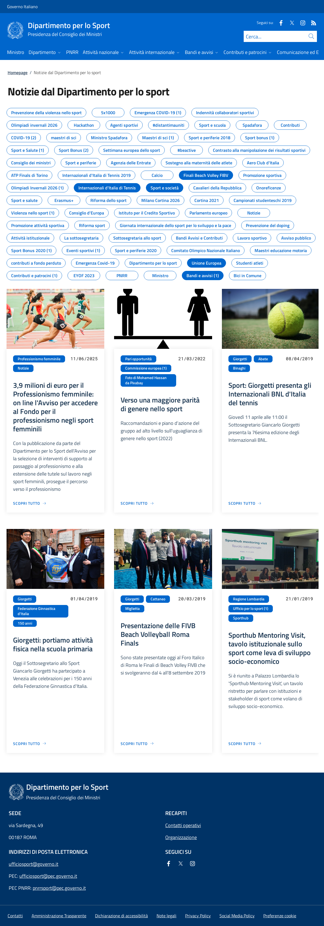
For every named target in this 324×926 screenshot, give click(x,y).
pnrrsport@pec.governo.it (59, 888)
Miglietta (132, 609)
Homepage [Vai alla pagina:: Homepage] (17, 72)
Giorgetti (240, 359)
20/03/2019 (192, 598)
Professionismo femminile (39, 359)
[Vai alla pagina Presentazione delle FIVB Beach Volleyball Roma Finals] (137, 743)
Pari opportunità (138, 359)
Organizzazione (181, 837)
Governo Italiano (22, 6)
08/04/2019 (299, 358)
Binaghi (239, 368)
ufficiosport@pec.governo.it (48, 876)
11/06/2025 (84, 358)
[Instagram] (300, 22)
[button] (279, 915)
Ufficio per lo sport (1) (250, 609)
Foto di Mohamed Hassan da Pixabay (146, 380)
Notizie (23, 368)
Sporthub (241, 618)
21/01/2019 (299, 598)
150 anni (25, 623)
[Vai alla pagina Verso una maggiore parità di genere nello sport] (137, 503)
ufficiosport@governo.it (33, 864)
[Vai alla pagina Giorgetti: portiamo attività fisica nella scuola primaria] (30, 743)
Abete (263, 359)
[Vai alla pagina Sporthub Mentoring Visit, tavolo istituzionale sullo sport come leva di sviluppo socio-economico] (245, 743)
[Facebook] (278, 22)
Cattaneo (158, 599)
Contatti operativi (183, 825)
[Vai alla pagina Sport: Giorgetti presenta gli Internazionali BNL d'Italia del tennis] (245, 503)
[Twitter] (289, 22)
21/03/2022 (192, 358)
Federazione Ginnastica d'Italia (36, 611)
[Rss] (311, 22)
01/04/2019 (84, 598)
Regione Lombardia (248, 599)
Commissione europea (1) (146, 368)
